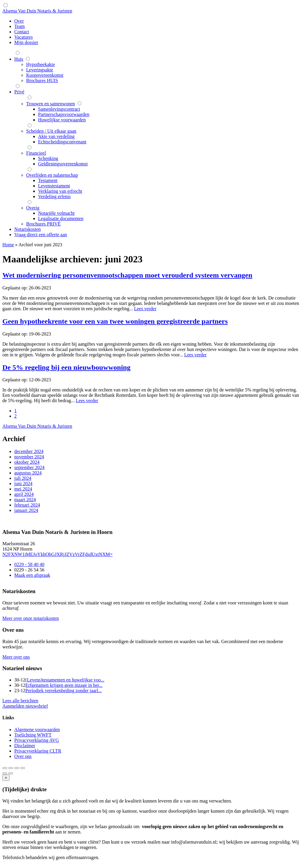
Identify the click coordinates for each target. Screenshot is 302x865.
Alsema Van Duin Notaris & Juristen (37, 10)
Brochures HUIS (42, 80)
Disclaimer (24, 745)
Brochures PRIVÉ (43, 223)
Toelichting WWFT (32, 734)
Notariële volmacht (56, 213)
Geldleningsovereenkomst (63, 163)
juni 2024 (23, 483)
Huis (18, 59)
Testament (48, 180)
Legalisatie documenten (60, 218)
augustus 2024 (28, 472)
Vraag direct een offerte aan (40, 234)
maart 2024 (25, 499)
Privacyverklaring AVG (36, 740)
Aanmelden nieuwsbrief (25, 706)
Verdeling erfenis (54, 196)
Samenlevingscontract (59, 109)
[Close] (6, 778)
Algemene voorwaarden (37, 729)
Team (19, 26)
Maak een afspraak (32, 575)
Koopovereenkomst (44, 75)
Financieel (36, 153)
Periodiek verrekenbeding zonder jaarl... (63, 690)
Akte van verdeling (56, 136)
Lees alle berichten (20, 700)
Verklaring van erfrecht (60, 191)
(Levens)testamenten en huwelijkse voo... (64, 679)
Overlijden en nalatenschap (52, 175)
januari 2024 (26, 510)
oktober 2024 (27, 462)
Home (8, 244)
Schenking (48, 158)
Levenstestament (54, 185)
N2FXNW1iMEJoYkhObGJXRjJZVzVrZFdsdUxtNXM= (57, 554)
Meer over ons (16, 656)
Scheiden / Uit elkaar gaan (51, 131)
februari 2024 (27, 504)
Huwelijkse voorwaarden (62, 119)
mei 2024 (23, 488)
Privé (19, 91)
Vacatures (23, 37)
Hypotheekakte (40, 64)
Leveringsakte (39, 69)
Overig (32, 207)
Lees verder (145, 308)
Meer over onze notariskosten (30, 618)
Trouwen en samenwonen (50, 103)
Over (19, 20)
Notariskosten (27, 229)
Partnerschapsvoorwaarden (63, 114)
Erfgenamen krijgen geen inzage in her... (63, 685)
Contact (21, 31)
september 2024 (29, 467)
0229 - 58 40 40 (29, 564)
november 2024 (29, 456)
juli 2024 (22, 478)
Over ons (23, 756)
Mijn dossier (26, 42)
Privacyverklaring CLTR (37, 750)
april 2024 (24, 494)
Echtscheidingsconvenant (62, 141)
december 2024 (28, 451)
